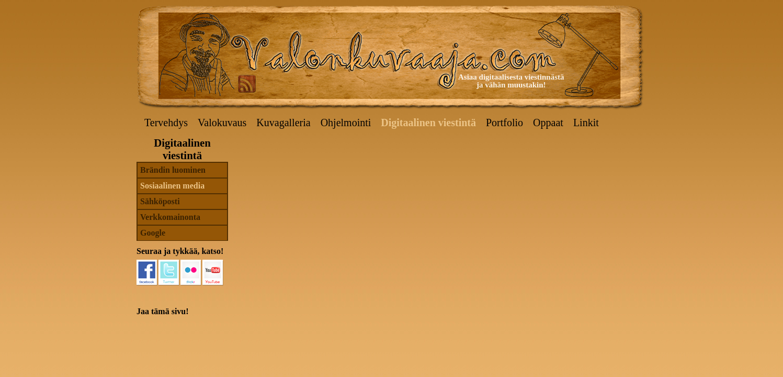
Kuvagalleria (283, 122)
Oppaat (548, 122)
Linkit (586, 122)
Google (152, 232)
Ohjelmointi (346, 122)
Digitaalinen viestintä (428, 122)
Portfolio (504, 122)
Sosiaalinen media (172, 185)
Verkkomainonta (170, 217)
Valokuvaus (222, 122)
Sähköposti (160, 201)
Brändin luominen (173, 169)
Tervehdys (166, 122)
